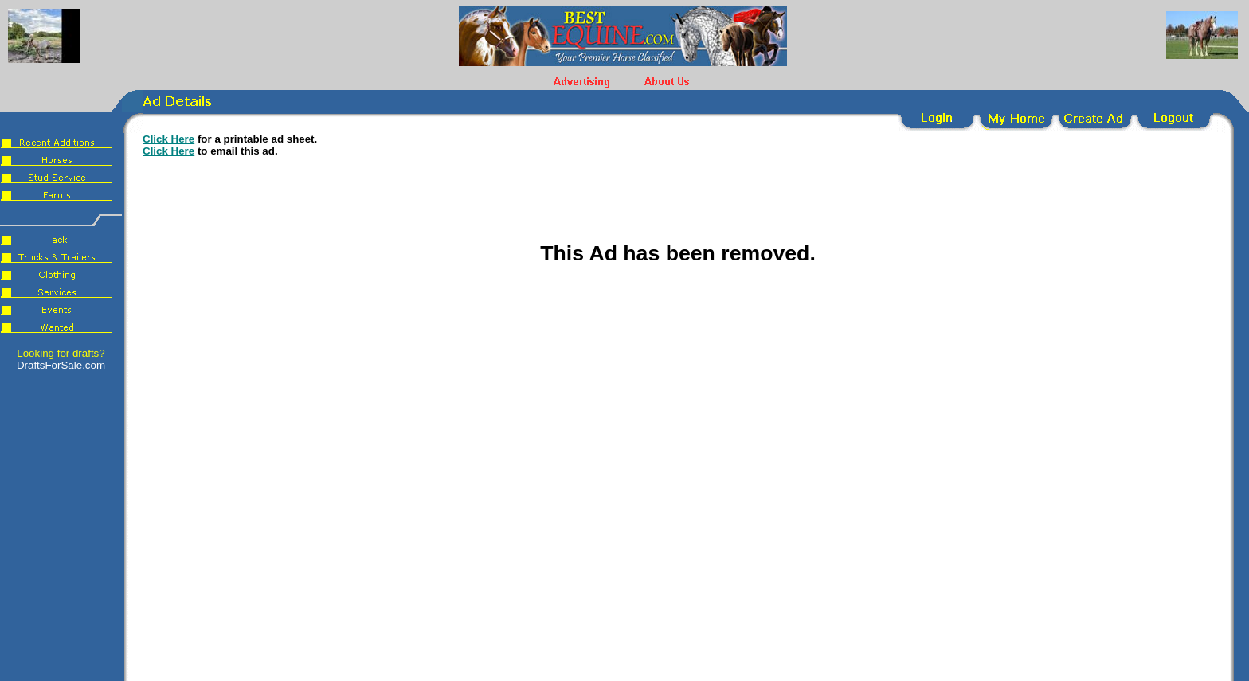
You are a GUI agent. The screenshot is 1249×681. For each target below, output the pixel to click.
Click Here (168, 139)
